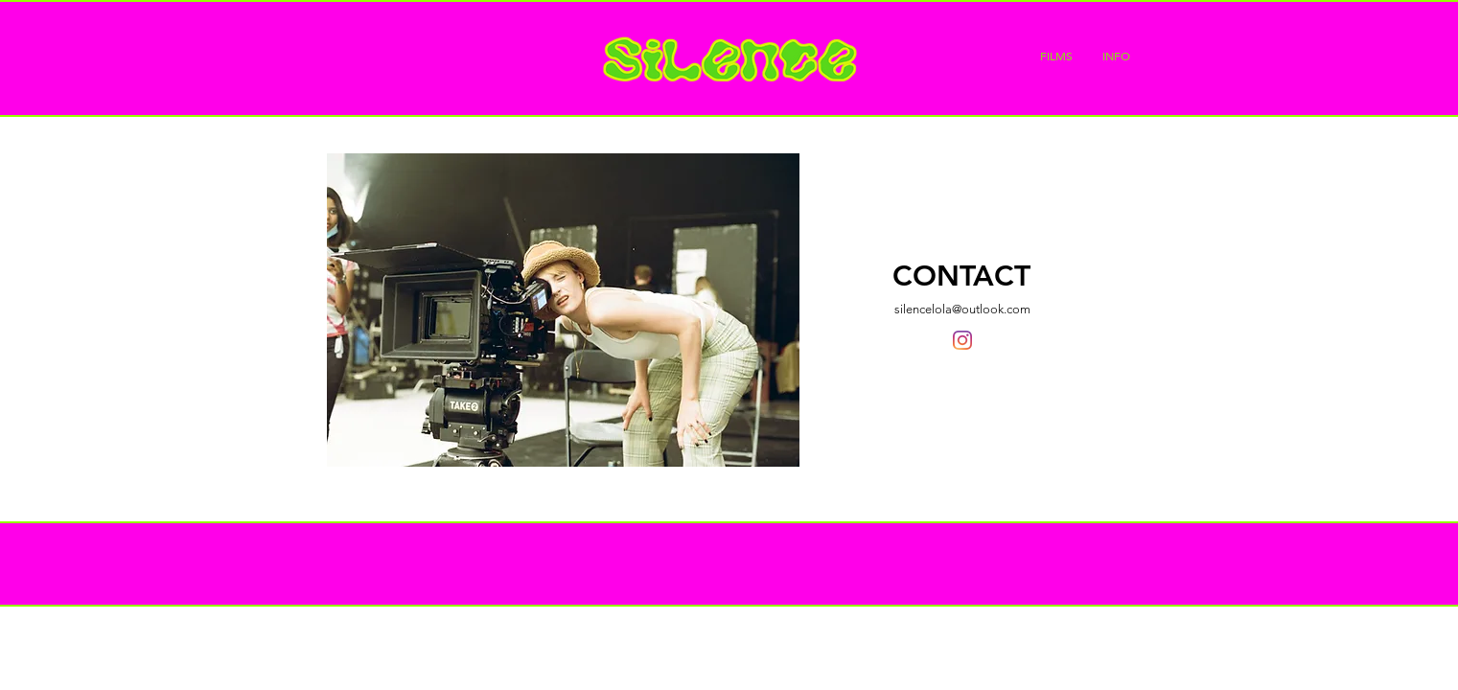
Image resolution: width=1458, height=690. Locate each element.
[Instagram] (962, 340)
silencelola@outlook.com (962, 309)
